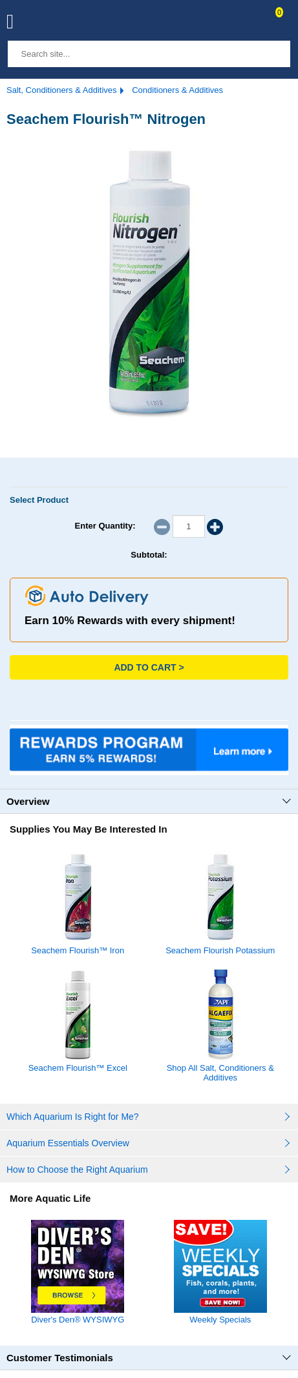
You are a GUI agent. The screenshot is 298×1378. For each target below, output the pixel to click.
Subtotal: (149, 555)
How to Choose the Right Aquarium (77, 1169)
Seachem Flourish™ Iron (77, 950)
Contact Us (248, 23)
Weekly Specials (220, 1314)
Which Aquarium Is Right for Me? (72, 1116)
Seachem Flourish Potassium (220, 950)
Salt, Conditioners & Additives (61, 90)
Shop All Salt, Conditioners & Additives (220, 1072)
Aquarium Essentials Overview (67, 1143)
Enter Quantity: (105, 526)
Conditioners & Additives (177, 90)
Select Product (39, 500)
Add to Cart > (149, 667)
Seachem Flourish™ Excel (77, 1068)
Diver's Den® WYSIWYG (77, 1314)
